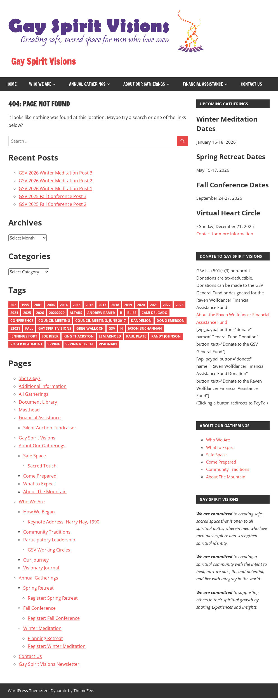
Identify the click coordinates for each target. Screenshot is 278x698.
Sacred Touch (42, 466)
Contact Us (251, 84)
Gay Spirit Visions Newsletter (49, 664)
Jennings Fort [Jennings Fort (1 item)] (23, 336)
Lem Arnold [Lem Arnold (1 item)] (110, 336)
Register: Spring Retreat (53, 598)
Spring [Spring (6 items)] (54, 344)
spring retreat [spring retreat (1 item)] (79, 344)
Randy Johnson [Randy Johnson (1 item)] (166, 336)
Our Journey (36, 560)
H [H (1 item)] (121, 328)
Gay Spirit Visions (43, 61)
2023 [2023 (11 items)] (179, 305)
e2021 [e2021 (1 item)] (15, 328)
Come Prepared (39, 476)
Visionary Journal (41, 568)
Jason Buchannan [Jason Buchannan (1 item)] (145, 328)
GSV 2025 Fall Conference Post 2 (52, 204)
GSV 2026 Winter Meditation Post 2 (55, 181)
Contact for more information (224, 233)
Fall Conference (39, 608)
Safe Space (34, 456)
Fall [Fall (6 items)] (29, 328)
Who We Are (40, 84)
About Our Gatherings (144, 84)
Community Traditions (46, 532)
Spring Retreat (38, 588)
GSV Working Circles (49, 550)
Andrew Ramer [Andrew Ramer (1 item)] (101, 312)
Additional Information (43, 386)
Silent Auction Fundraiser (49, 428)
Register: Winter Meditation (57, 646)
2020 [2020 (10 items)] (141, 305)
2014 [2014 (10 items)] (64, 305)
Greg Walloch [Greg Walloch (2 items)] (89, 328)
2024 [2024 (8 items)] (14, 312)
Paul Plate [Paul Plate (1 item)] (136, 336)
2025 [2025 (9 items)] (27, 312)
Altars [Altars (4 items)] (76, 312)
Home (11, 84)
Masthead (29, 410)
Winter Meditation (42, 628)
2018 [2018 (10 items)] (115, 305)
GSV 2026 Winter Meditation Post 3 (55, 173)
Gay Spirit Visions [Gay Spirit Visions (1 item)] (54, 328)
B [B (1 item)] (121, 312)
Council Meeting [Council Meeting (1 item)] (54, 320)
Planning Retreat (45, 638)
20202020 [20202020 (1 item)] (57, 312)
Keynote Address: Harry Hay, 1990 (63, 522)
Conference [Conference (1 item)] (21, 320)
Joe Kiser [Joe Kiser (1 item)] (50, 336)
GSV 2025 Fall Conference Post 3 (52, 196)
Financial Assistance (203, 84)
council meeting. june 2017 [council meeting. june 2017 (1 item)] (100, 320)
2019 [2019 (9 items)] (128, 305)
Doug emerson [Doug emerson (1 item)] (171, 320)
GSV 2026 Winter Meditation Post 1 (55, 188)
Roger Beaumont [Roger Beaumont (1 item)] (26, 344)
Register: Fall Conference (54, 618)
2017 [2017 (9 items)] (102, 305)
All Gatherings (33, 394)
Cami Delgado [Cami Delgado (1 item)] (155, 312)
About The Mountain (45, 491)
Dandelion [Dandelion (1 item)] (141, 320)
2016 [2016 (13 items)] (89, 305)
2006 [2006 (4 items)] (51, 305)
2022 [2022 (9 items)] (167, 305)
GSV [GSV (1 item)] (112, 328)
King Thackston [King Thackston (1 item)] (78, 336)
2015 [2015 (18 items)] (77, 305)
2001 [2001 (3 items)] (38, 305)
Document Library (38, 402)
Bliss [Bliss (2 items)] (131, 312)
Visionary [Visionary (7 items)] (108, 344)
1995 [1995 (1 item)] (25, 305)
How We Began (39, 512)
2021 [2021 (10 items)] (154, 305)
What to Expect (39, 484)
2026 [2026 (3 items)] (40, 312)
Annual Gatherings (87, 84)
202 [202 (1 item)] (13, 305)
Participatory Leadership (49, 540)
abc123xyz (30, 378)
